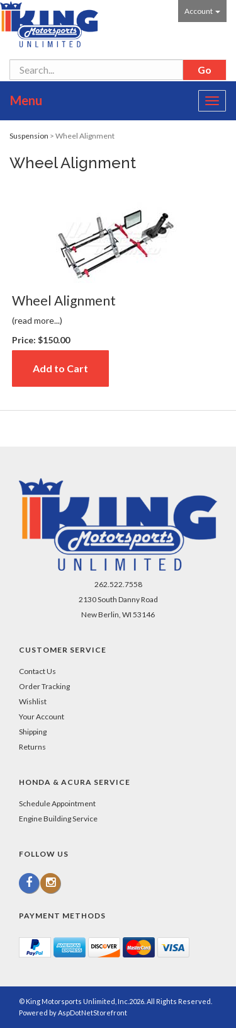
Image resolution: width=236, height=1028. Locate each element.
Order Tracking (44, 686)
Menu (26, 100)
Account (202, 11)
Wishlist (33, 701)
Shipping (33, 731)
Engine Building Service (58, 818)
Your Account (41, 716)
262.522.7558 (118, 584)
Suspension (28, 135)
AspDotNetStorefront (92, 1012)
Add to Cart (60, 368)
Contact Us (37, 671)
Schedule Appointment (57, 803)
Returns (32, 746)
